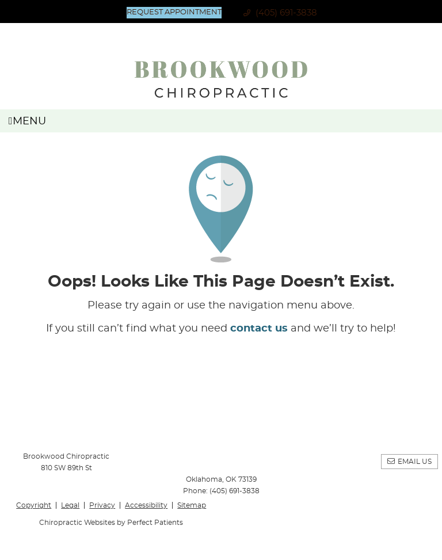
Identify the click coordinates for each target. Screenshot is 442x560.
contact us (259, 328)
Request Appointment (174, 12)
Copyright (33, 505)
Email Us (415, 461)
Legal (70, 505)
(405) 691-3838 (286, 13)
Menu (27, 121)
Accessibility (146, 505)
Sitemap (191, 505)
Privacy (102, 505)
